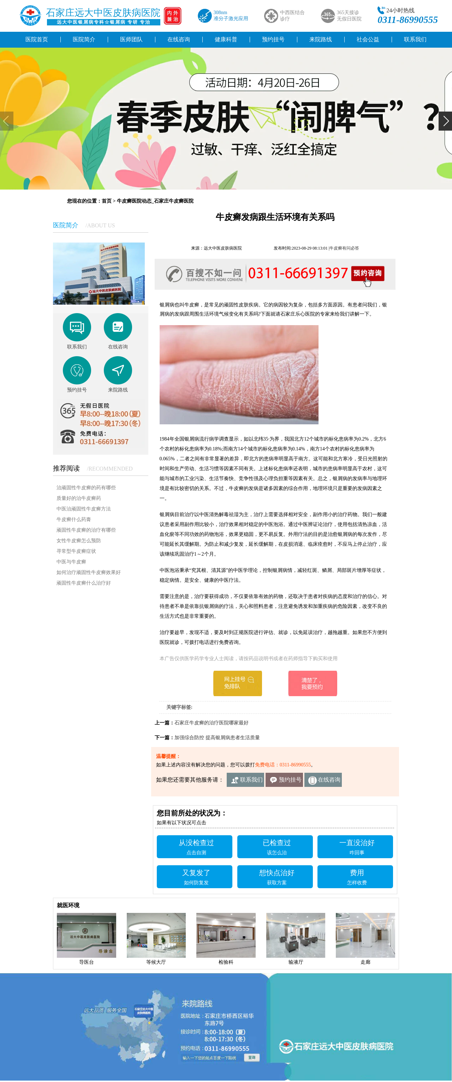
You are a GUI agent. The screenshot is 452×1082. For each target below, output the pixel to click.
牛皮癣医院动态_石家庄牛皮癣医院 (155, 201)
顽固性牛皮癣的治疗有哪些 (86, 530)
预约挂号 (273, 39)
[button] (445, 121)
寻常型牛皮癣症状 (76, 551)
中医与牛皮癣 (71, 561)
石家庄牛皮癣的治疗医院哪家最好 (211, 722)
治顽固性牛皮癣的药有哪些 (86, 487)
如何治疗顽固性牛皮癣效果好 (88, 572)
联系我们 (415, 39)
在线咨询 (178, 39)
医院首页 (36, 39)
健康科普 (226, 39)
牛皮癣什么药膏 (73, 519)
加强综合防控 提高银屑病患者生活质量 (217, 737)
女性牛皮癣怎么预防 (78, 540)
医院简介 (84, 39)
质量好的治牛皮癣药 (78, 498)
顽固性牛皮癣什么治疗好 (83, 583)
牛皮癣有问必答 (344, 248)
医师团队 (131, 39)
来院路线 (320, 39)
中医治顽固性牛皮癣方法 (83, 509)
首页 (107, 201)
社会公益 (368, 39)
